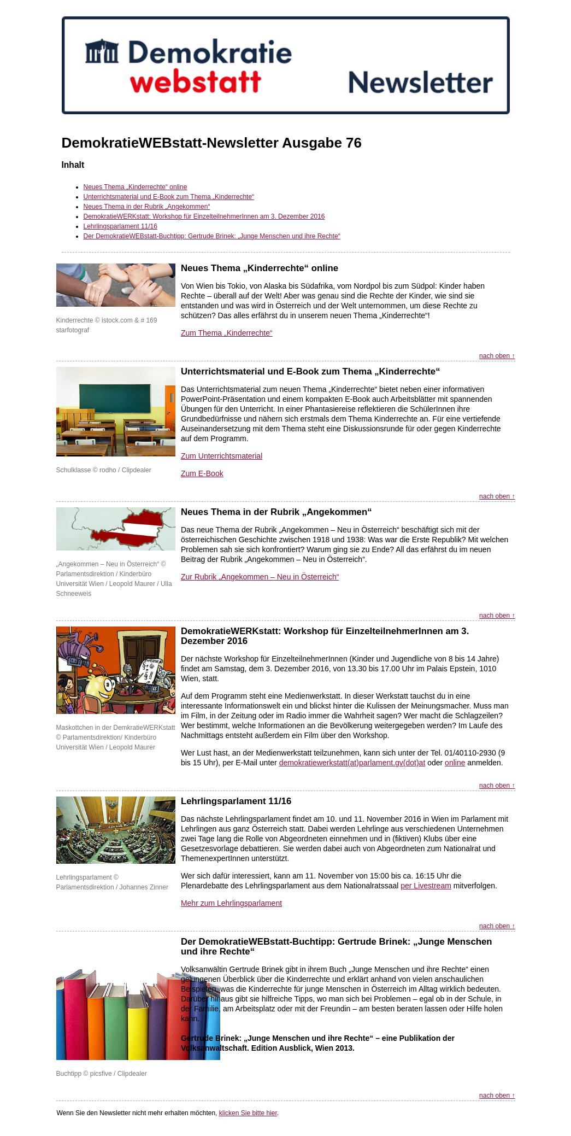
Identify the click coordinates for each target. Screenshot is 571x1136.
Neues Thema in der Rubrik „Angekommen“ (147, 206)
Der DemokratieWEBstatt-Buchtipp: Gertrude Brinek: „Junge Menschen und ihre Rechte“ (212, 236)
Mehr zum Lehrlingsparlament (231, 903)
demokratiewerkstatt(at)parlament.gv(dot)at (352, 762)
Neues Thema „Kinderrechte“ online (135, 187)
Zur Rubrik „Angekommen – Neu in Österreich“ (260, 576)
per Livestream (426, 885)
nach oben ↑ (497, 356)
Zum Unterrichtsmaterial (221, 456)
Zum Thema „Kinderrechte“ (227, 333)
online (455, 762)
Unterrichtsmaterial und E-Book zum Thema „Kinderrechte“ (169, 197)
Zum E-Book (202, 473)
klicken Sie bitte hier (248, 1113)
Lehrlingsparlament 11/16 (120, 226)
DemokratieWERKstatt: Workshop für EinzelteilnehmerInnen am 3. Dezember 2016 (204, 216)
